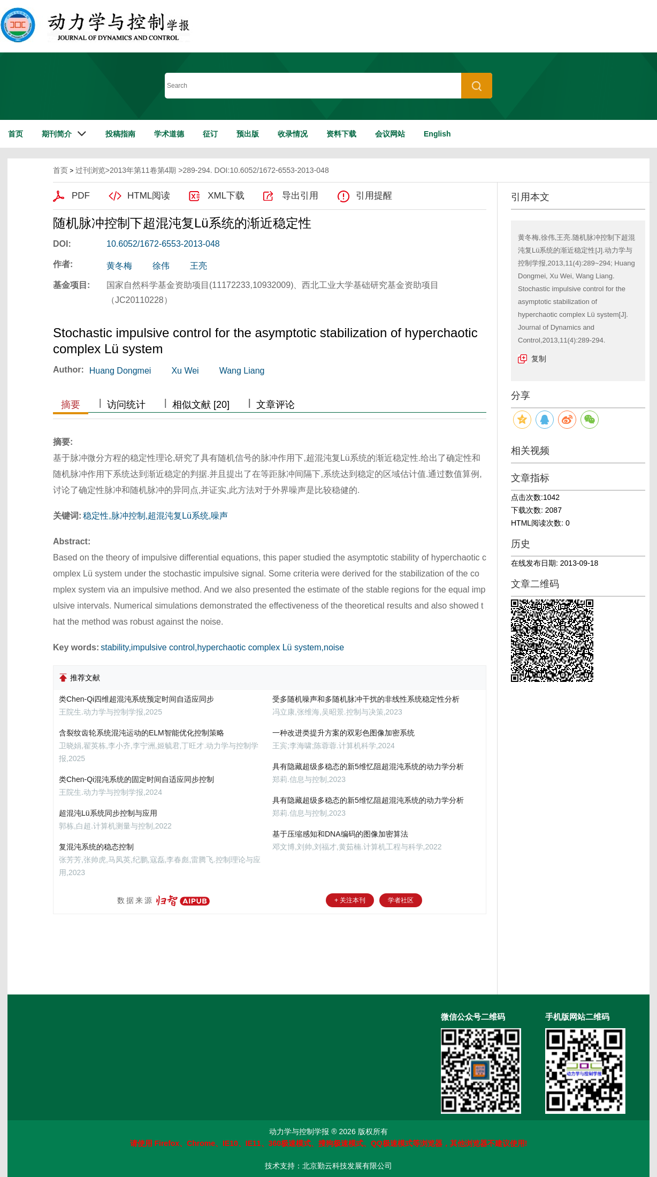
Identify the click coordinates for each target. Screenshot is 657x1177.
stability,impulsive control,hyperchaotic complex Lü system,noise (222, 647)
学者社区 (401, 900)
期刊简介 (57, 134)
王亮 (198, 265)
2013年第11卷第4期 (143, 170)
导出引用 (300, 196)
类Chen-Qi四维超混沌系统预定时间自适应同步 (136, 699)
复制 (538, 358)
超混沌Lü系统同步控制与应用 (108, 813)
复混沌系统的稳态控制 (96, 846)
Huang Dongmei (120, 370)
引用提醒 (374, 196)
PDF (81, 196)
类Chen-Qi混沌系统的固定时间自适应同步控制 (136, 779)
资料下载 (341, 134)
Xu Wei (184, 370)
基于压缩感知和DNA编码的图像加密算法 (340, 834)
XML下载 (226, 196)
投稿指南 (120, 134)
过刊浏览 (90, 170)
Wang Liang (242, 370)
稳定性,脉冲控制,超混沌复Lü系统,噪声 (155, 515)
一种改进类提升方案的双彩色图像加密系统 (343, 732)
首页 (15, 134)
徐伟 (161, 265)
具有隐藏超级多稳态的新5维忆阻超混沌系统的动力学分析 (368, 766)
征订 (210, 134)
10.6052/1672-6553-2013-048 (163, 243)
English (437, 134)
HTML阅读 (148, 196)
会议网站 (390, 134)
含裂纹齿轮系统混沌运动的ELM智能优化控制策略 (141, 732)
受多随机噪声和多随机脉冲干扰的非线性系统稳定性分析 (366, 699)
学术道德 (169, 134)
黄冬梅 (119, 265)
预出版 (247, 134)
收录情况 (293, 134)
